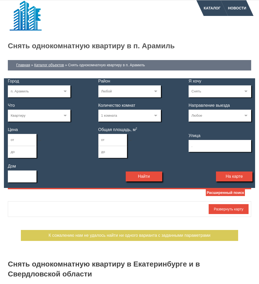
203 (39, 91)
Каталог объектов (49, 65)
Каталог (212, 8)
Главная (23, 65)
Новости (237, 8)
